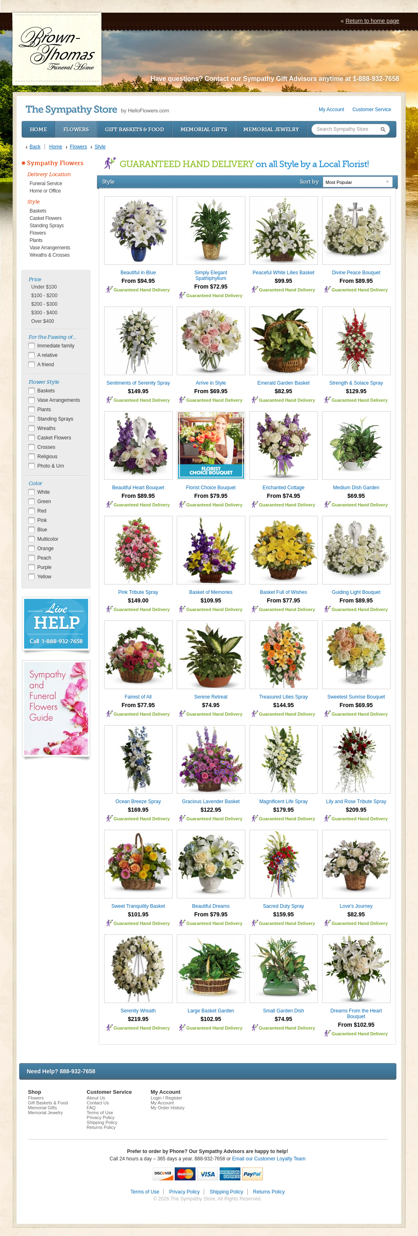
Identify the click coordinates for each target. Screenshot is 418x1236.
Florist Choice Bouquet (211, 487)
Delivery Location (49, 174)
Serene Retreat (210, 697)
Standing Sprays (47, 225)
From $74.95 (283, 496)
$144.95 (283, 705)
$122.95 (210, 809)
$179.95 (283, 809)
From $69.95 (211, 391)
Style (33, 202)
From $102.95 (356, 1024)
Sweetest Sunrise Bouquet (356, 697)
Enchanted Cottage (283, 487)
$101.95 (138, 914)
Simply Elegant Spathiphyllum (210, 275)
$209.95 (356, 809)
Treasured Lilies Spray (283, 697)
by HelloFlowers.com (97, 110)
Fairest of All (138, 697)
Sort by (309, 181)
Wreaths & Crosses (50, 255)
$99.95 (283, 281)
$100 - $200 (44, 295)
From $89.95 (356, 281)
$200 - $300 (44, 304)
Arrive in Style (211, 383)
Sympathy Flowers (55, 163)
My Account (331, 109)
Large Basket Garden (210, 1011)
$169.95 (138, 809)
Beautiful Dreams (210, 906)
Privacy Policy (100, 1117)
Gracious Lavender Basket (211, 801)
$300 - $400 (44, 313)
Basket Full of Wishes (283, 592)
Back (35, 147)
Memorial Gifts (203, 129)
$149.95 (138, 391)
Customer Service (371, 109)
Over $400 (42, 321)
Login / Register (166, 1097)
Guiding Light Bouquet (356, 592)
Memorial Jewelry (271, 129)
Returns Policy (101, 1127)
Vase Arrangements (50, 248)
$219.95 (138, 1019)
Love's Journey (356, 906)
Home (38, 129)
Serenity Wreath (138, 1011)
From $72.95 (211, 286)
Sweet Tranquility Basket (138, 906)
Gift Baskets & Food (134, 129)
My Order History (168, 1107)
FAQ (91, 1107)
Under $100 (44, 287)
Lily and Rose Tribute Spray (356, 801)
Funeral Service (46, 183)
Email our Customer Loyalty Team (269, 1159)
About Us (96, 1097)
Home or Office (45, 191)
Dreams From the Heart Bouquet (356, 1013)
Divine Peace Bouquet (356, 272)
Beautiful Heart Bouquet (138, 487)
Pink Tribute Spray (138, 592)
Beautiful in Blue (138, 272)
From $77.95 (283, 600)
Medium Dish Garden (356, 487)
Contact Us (98, 1102)
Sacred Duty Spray (283, 906)
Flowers (76, 129)
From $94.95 (138, 281)
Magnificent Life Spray (283, 801)
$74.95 (211, 705)
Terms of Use (100, 1112)
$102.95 (210, 1019)
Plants (36, 240)
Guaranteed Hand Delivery (141, 289)
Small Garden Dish (283, 1011)
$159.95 (283, 914)
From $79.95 (211, 496)
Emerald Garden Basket (283, 383)
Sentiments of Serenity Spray (138, 383)
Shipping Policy (102, 1122)
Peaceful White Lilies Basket (283, 272)
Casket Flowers (46, 218)
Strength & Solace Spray (356, 383)
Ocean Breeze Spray (138, 801)
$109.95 (210, 600)
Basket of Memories (210, 592)
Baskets (38, 211)
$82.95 (283, 391)
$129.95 (356, 391)
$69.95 (356, 496)
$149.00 (138, 600)
